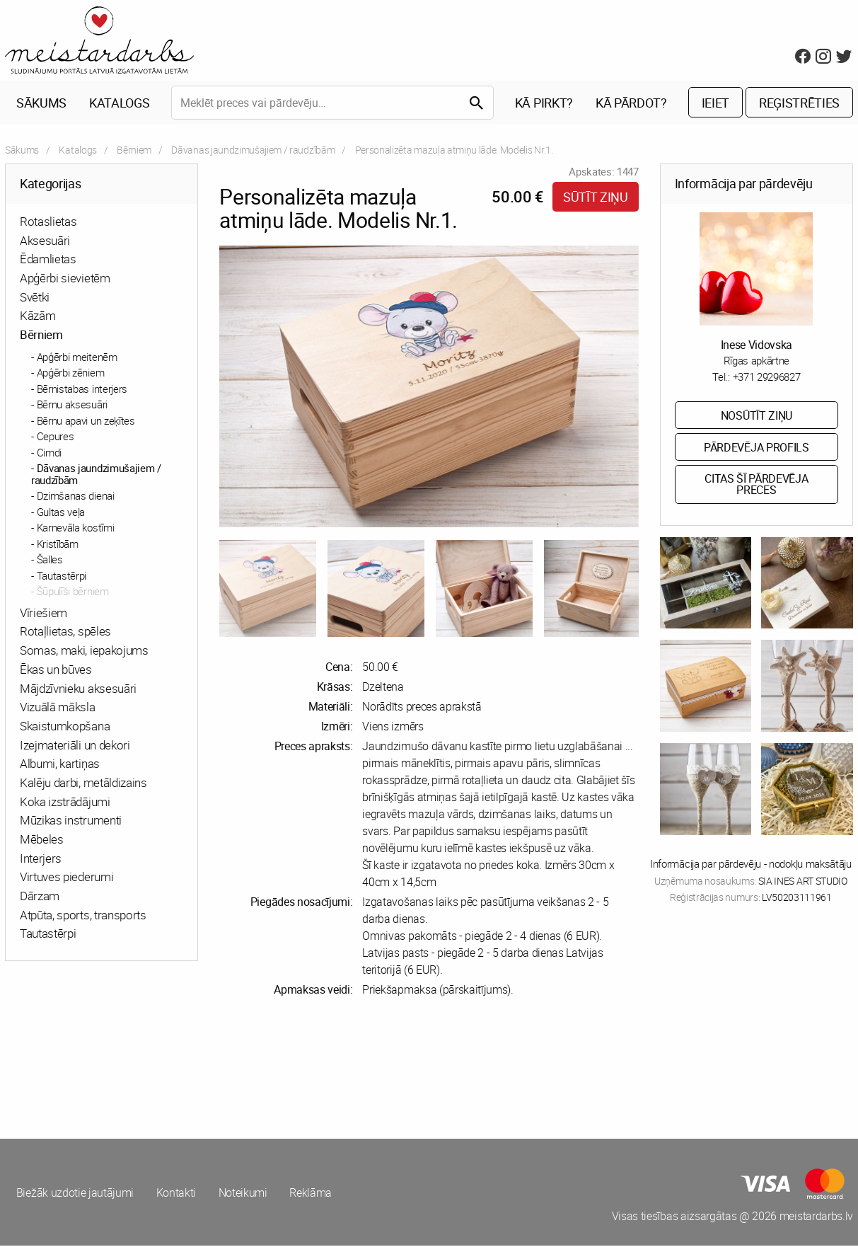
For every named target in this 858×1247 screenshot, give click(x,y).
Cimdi (49, 453)
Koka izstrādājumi (65, 802)
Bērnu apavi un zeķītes (86, 421)
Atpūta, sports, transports (83, 915)
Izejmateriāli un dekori (75, 745)
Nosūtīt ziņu (756, 416)
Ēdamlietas (48, 260)
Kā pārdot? (631, 103)
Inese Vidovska (757, 345)
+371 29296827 (767, 377)
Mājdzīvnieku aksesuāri (78, 689)
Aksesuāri (45, 241)
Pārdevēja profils (756, 448)
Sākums (41, 103)
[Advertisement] (214, 1068)
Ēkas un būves (56, 670)
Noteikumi (243, 1193)
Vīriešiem (43, 613)
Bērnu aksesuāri (72, 405)
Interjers (41, 859)
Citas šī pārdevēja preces (756, 485)
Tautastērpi (61, 576)
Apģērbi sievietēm (65, 278)
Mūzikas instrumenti (71, 821)
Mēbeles (42, 840)
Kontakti (176, 1193)
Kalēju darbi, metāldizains (83, 783)
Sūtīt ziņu (595, 197)
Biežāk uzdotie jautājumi (75, 1193)
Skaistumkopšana (65, 726)
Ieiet (715, 103)
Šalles (50, 560)
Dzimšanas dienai (76, 497)
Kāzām (37, 317)
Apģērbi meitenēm (77, 357)
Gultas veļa (61, 512)
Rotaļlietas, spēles (65, 632)
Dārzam (39, 896)
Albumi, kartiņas (60, 765)
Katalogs (119, 103)
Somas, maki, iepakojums (84, 651)
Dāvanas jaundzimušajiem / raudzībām (253, 150)
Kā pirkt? (544, 103)
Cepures (55, 437)
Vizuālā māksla (57, 707)
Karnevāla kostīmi (76, 529)
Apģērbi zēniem (71, 374)
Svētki (35, 297)
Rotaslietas (48, 222)
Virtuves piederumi (66, 878)
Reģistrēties (799, 103)
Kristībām (58, 544)
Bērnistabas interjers (82, 389)
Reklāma (312, 1193)
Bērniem (134, 150)
